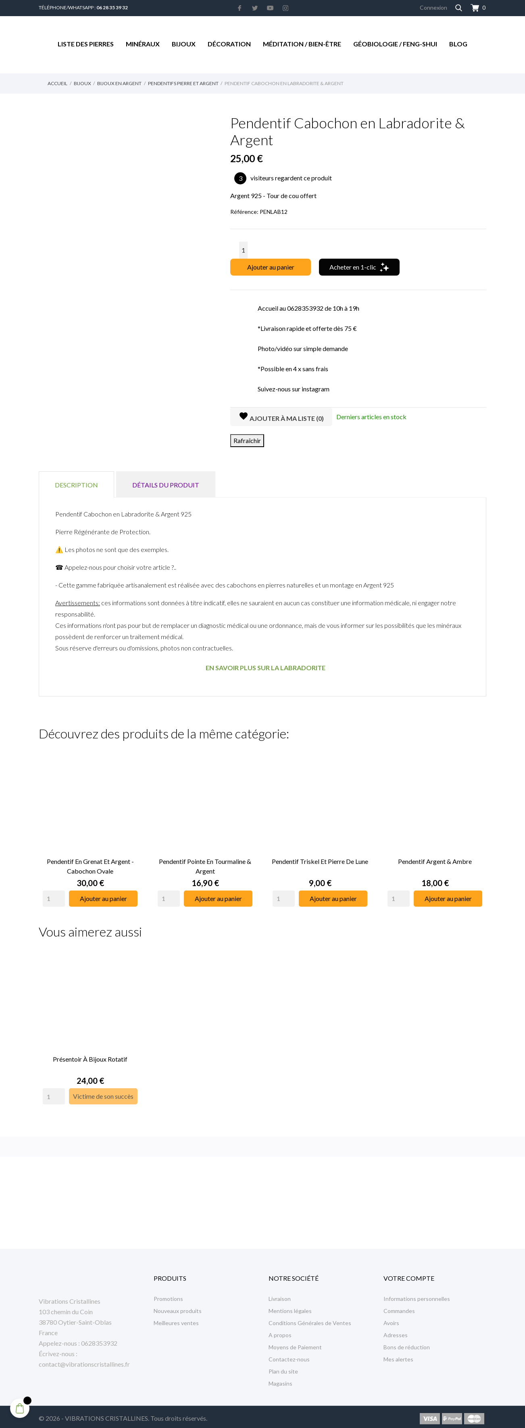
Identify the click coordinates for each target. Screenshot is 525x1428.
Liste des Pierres (86, 44)
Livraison (280, 1295)
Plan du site (283, 1367)
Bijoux (184, 44)
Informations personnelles (416, 1295)
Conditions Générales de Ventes (310, 1319)
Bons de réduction (406, 1343)
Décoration (229, 44)
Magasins (280, 1379)
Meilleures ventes (176, 1319)
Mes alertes (398, 1355)
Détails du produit (165, 485)
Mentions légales (290, 1307)
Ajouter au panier (270, 267)
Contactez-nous (289, 1355)
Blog (458, 44)
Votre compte (408, 1274)
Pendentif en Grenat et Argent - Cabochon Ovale (90, 864)
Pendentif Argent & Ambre (435, 859)
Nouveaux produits (178, 1307)
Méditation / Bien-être (302, 44)
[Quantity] (54, 897)
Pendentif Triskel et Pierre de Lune (320, 859)
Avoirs (391, 1319)
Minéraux (143, 44)
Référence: (244, 211)
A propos (280, 1331)
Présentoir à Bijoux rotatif (90, 1055)
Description (76, 485)
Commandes (399, 1307)
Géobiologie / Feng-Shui (395, 44)
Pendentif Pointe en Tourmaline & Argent (205, 864)
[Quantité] (243, 250)
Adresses (395, 1331)
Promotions (168, 1295)
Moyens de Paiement (295, 1343)
